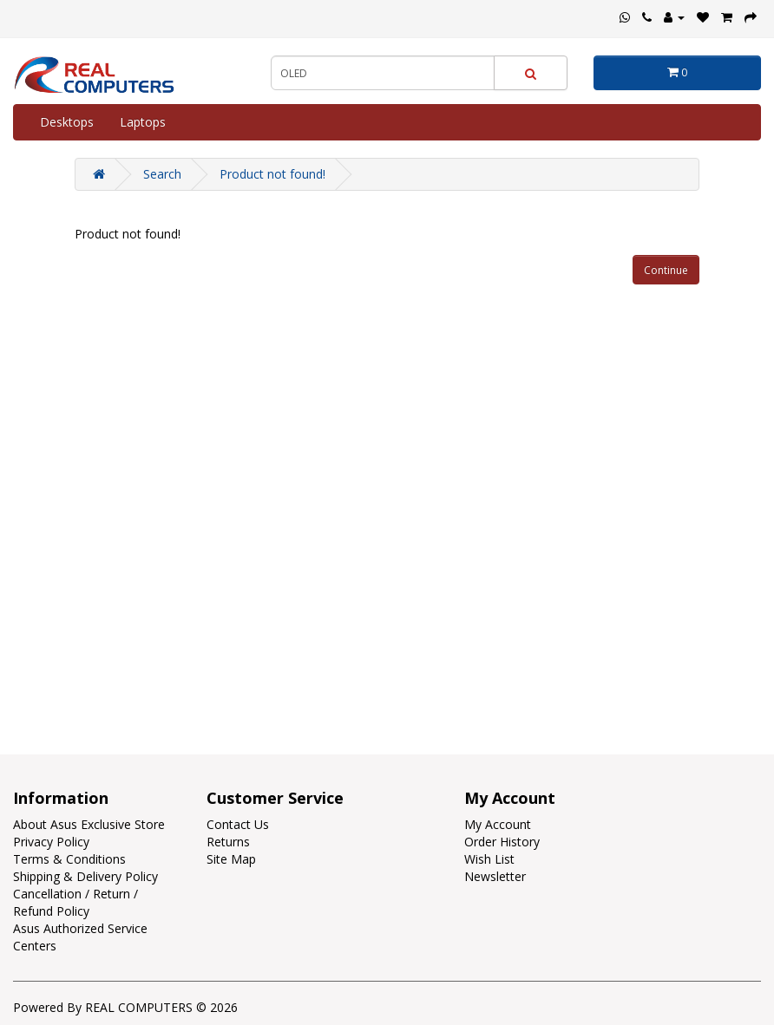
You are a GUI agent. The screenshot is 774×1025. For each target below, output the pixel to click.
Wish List (489, 859)
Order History (502, 841)
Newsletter (495, 876)
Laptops (143, 122)
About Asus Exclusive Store (89, 824)
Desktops (67, 122)
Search (162, 174)
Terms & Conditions (69, 859)
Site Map (231, 859)
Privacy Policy (51, 841)
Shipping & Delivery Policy (85, 876)
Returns (228, 841)
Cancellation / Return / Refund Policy (75, 902)
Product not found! (272, 174)
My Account (497, 824)
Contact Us (238, 824)
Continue (666, 270)
